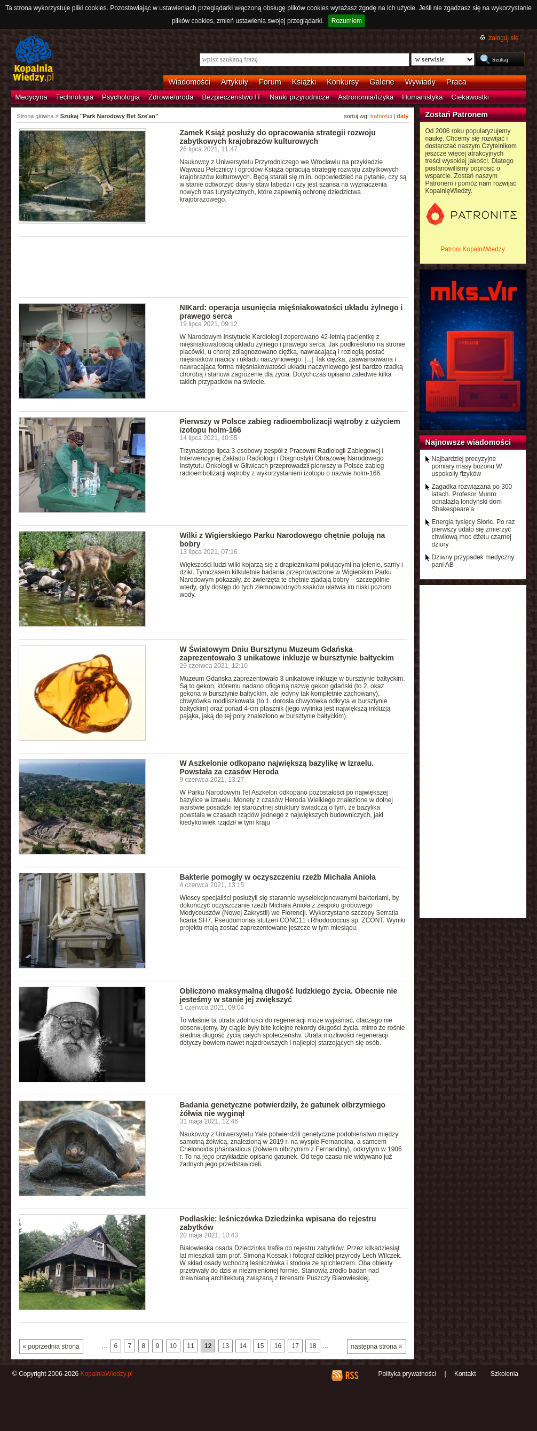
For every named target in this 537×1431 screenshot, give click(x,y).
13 (225, 1346)
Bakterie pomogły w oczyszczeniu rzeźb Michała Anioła (278, 877)
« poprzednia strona (51, 1346)
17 (294, 1346)
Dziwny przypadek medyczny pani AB (473, 560)
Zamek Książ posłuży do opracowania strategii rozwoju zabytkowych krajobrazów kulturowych (278, 136)
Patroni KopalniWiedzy (472, 249)
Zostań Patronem (456, 114)
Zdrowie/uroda (170, 97)
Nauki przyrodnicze (299, 97)
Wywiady (420, 82)
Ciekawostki (470, 97)
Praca (456, 82)
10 (173, 1346)
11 (190, 1346)
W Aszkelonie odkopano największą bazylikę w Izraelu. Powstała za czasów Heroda (277, 767)
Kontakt (465, 1374)
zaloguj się (503, 38)
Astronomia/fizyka (365, 97)
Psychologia (121, 97)
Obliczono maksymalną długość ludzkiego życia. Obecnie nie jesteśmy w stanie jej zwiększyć (289, 995)
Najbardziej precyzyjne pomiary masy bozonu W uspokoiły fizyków (467, 466)
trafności (381, 116)
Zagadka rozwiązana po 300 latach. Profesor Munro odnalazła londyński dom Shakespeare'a (472, 498)
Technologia (74, 97)
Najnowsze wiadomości (468, 442)
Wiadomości (189, 82)
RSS (351, 1375)
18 (312, 1346)
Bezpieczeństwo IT (231, 97)
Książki (304, 82)
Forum (270, 82)
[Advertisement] (213, 266)
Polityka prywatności (407, 1374)
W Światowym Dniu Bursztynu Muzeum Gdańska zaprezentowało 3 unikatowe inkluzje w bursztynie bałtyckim (287, 653)
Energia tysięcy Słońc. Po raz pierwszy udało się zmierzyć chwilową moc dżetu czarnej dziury (473, 533)
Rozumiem (346, 21)
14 (242, 1346)
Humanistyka (422, 97)
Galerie (381, 82)
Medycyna (31, 97)
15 (260, 1346)
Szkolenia (504, 1374)
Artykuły (234, 82)
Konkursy (343, 82)
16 (277, 1346)
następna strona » (376, 1346)
